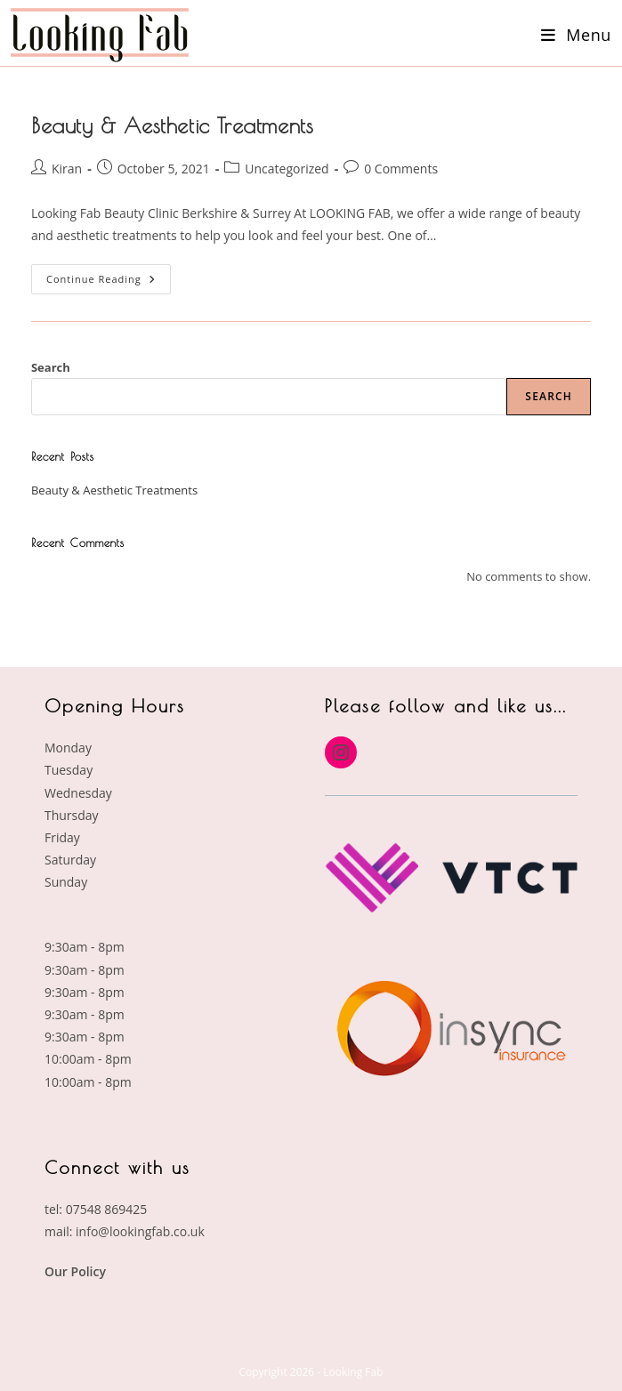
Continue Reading (108, 274)
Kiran (67, 168)
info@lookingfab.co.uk (140, 1231)
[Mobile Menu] (576, 34)
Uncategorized (286, 168)
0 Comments (401, 168)
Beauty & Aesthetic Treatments (172, 125)
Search (50, 367)
